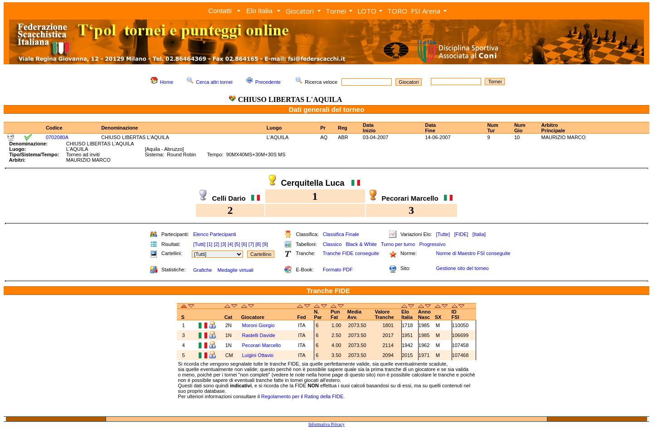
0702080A (57, 137)
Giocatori (300, 10)
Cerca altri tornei (214, 82)
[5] (237, 244)
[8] (258, 244)
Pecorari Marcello (262, 345)
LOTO (366, 10)
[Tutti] (199, 244)
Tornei (336, 10)
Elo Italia (259, 10)
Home (166, 82)
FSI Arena (425, 10)
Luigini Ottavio (258, 355)
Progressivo (432, 244)
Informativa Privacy (326, 424)
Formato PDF (338, 269)
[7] (251, 244)
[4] (230, 244)
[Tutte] (443, 234)
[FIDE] (461, 234)
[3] (223, 244)
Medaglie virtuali (235, 270)
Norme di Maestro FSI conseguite (473, 253)
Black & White (361, 244)
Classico (332, 244)
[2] (216, 244)
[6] (244, 244)
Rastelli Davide (259, 335)
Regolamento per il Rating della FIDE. (303, 396)
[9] (265, 244)
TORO (397, 10)
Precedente (268, 82)
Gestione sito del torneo (462, 268)
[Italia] (479, 234)
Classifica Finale (341, 234)
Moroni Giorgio (259, 325)
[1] (209, 244)
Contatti (220, 10)
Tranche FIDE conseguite (351, 253)
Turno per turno (398, 244)
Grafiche (202, 270)
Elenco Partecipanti (214, 234)
